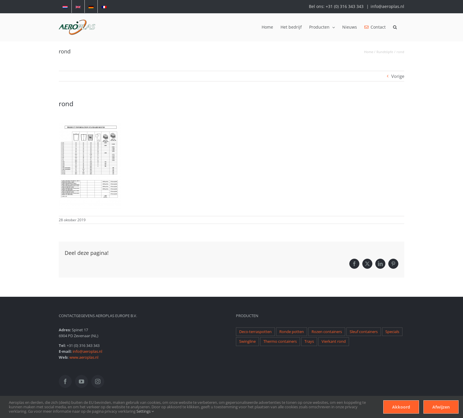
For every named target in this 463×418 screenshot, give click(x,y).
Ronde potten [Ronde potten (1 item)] (291, 331)
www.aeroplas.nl (83, 357)
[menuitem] (65, 6)
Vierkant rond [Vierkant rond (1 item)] (334, 341)
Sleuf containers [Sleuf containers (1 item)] (364, 331)
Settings (145, 411)
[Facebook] (65, 381)
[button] (395, 27)
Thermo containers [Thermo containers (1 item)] (280, 341)
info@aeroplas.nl (387, 6)
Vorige (397, 76)
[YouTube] (81, 381)
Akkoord (401, 407)
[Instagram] (97, 381)
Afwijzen (441, 407)
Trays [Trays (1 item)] (309, 341)
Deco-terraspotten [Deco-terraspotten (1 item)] (255, 331)
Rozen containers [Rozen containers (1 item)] (327, 331)
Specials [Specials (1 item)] (392, 331)
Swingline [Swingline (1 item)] (247, 341)
